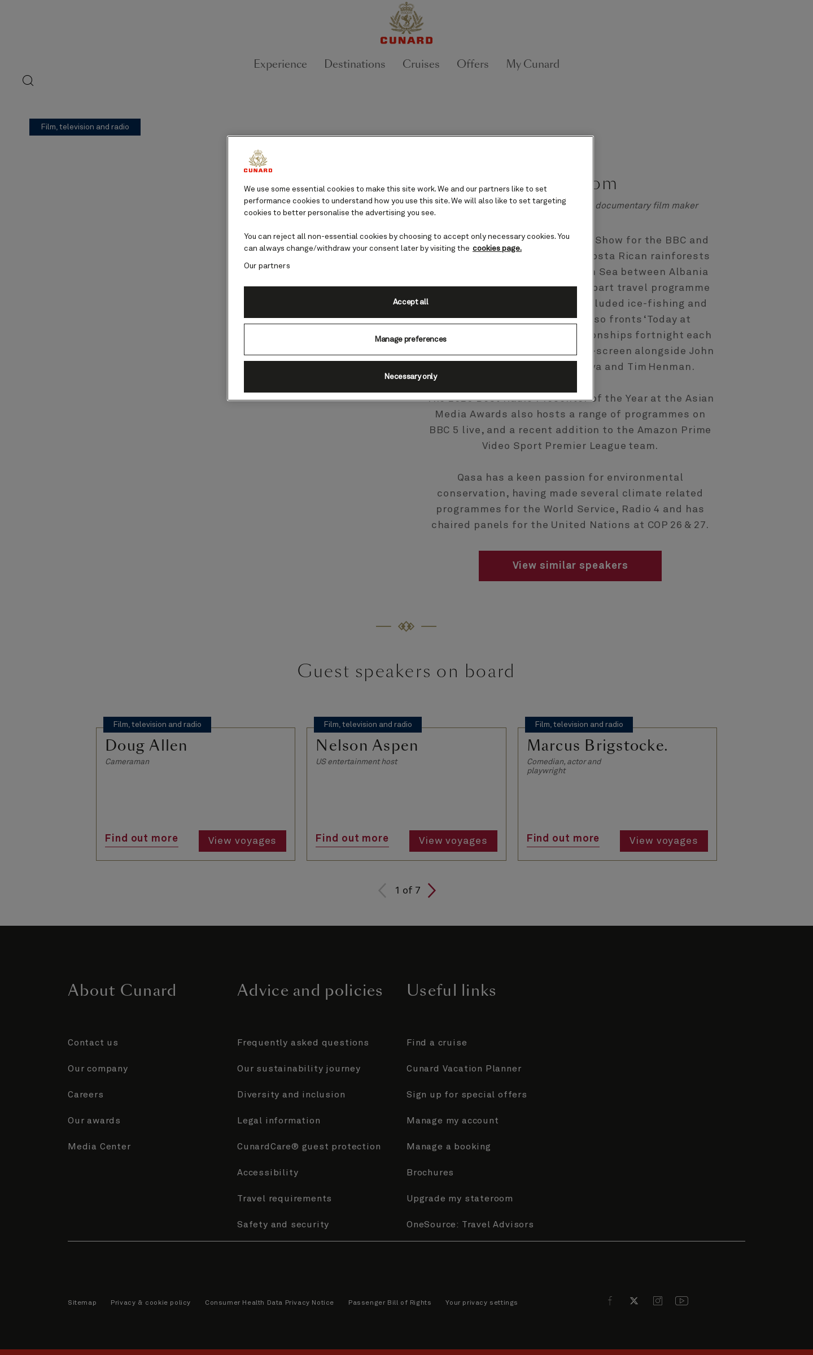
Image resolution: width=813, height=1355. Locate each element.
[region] (410, 268)
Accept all (411, 302)
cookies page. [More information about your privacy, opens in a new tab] (497, 248)
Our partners (267, 266)
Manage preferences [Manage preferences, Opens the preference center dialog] (410, 339)
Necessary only (410, 377)
